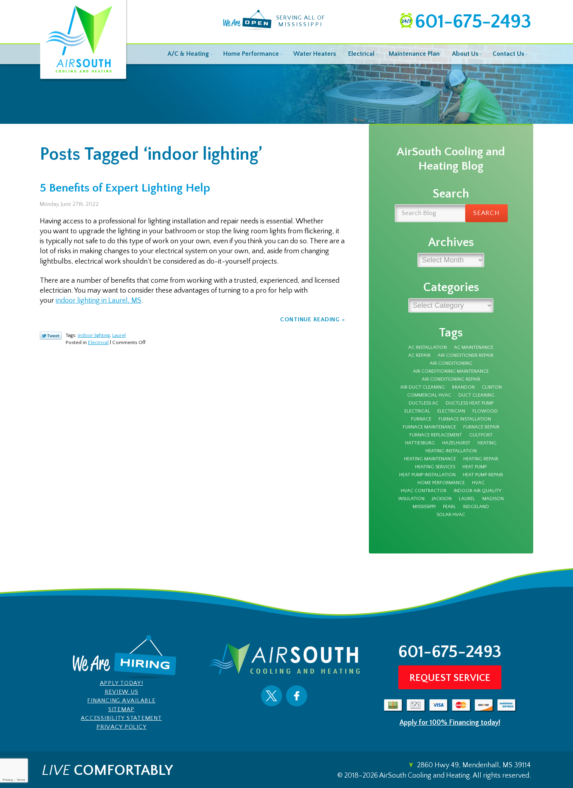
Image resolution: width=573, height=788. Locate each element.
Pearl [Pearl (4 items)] (449, 506)
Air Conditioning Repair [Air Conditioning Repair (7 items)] (451, 379)
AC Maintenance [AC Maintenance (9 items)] (473, 347)
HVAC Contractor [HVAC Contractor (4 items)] (423, 491)
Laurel (119, 335)
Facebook (296, 695)
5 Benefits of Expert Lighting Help (125, 188)
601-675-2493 (473, 22)
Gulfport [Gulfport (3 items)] (481, 435)
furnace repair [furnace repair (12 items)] (481, 427)
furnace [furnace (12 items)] (421, 419)
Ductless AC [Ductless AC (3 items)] (424, 403)
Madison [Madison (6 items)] (493, 499)
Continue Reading (310, 319)
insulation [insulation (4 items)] (411, 499)
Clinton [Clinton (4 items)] (492, 387)
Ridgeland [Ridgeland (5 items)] (476, 506)
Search (486, 213)
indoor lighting (94, 335)
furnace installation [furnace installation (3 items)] (465, 419)
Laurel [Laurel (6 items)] (467, 499)
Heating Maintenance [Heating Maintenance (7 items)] (430, 459)
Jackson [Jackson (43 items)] (442, 499)
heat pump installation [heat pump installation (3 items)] (427, 475)
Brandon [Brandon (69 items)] (463, 387)
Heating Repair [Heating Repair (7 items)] (480, 459)
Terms (21, 780)
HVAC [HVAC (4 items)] (478, 483)
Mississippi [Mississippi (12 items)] (424, 506)
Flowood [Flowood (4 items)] (485, 411)
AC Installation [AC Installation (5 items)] (427, 347)
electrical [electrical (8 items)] (417, 411)
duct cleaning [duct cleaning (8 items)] (476, 395)
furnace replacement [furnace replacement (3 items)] (435, 435)
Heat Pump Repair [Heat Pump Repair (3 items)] (483, 475)
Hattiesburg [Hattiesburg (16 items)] (420, 443)
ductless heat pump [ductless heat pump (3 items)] (469, 403)
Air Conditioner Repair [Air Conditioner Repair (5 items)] (465, 355)
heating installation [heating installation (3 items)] (451, 451)
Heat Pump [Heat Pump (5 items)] (474, 467)
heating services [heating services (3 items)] (435, 467)
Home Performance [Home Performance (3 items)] (441, 483)
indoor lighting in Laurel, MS (98, 301)
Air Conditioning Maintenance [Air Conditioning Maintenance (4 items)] (451, 371)
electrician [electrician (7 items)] (451, 411)
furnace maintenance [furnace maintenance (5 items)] (429, 427)
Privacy (7, 780)
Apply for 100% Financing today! (450, 723)
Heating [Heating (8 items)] (487, 443)
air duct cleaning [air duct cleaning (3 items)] (422, 387)
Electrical (98, 342)
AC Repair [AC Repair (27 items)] (419, 355)
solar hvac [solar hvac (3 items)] (451, 514)
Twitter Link (51, 336)
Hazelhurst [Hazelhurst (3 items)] (456, 443)
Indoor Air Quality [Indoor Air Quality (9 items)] (477, 491)
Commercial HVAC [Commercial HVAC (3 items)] (429, 395)
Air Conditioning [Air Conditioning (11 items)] (451, 363)
